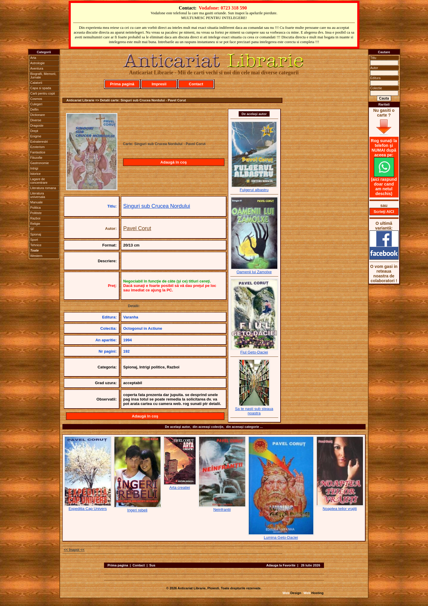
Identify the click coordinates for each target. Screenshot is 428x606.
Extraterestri (39, 141)
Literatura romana (43, 188)
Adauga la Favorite (280, 565)
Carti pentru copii (42, 93)
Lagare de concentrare (39, 180)
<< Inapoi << (74, 550)
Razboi (35, 218)
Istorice (35, 173)
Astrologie (37, 63)
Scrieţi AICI (384, 211)
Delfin (34, 109)
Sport (34, 239)
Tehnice (36, 245)
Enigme (35, 136)
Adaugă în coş (173, 162)
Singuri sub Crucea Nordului (156, 206)
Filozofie (36, 157)
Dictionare (37, 115)
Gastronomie (39, 163)
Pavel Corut (137, 228)
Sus (152, 565)
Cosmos (36, 99)
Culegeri (36, 104)
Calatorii (36, 82)
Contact (196, 84)
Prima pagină (122, 84)
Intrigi (34, 168)
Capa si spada (40, 88)
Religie (35, 223)
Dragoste (37, 125)
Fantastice (37, 152)
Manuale (36, 202)
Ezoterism (37, 147)
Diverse (35, 120)
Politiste (36, 213)
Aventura (36, 68)
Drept (34, 131)
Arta (33, 57)
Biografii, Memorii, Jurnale (43, 75)
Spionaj (35, 234)
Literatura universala (37, 195)
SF (32, 229)
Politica (35, 207)
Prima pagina (118, 565)
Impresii (159, 84)
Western (36, 256)
